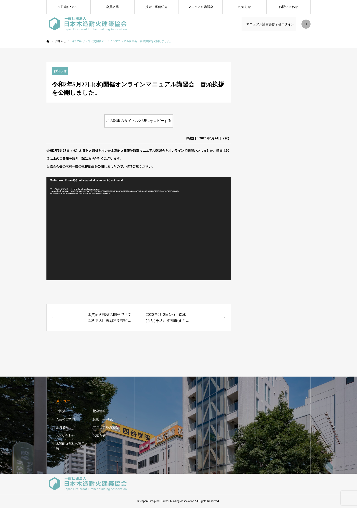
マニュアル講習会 (200, 7)
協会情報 (99, 411)
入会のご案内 (65, 419)
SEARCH (306, 24)
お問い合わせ (288, 7)
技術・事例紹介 (156, 7)
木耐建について (68, 7)
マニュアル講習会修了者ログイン (269, 24)
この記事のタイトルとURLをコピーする (138, 121)
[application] (138, 229)
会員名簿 (112, 7)
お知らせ (244, 7)
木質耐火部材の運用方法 (72, 446)
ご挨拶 (60, 411)
